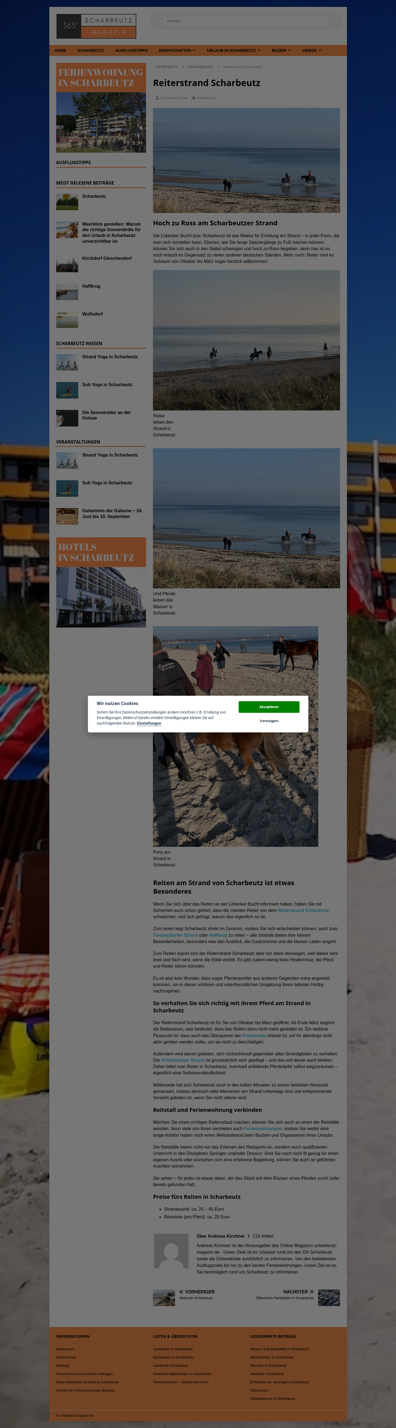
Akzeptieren (269, 707)
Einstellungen (149, 723)
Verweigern (269, 721)
